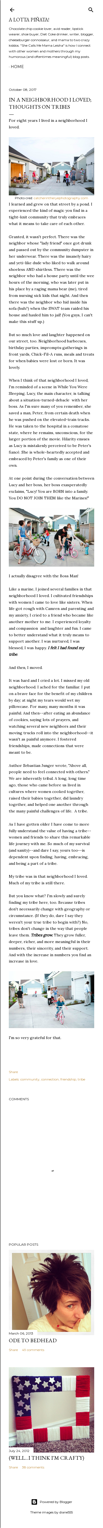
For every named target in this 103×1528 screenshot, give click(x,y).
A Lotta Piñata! (29, 19)
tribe (81, 1079)
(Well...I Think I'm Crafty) (46, 1457)
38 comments (33, 1467)
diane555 (66, 1512)
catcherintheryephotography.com (61, 198)
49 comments (33, 1350)
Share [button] (13, 1072)
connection (50, 1079)
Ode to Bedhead (33, 1340)
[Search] (91, 8)
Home (17, 66)
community (30, 1079)
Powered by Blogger (51, 1502)
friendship (68, 1079)
